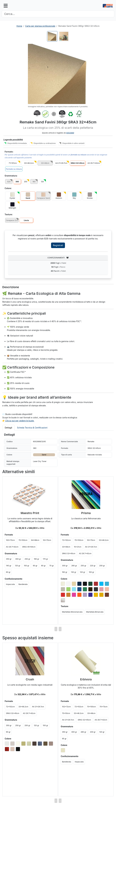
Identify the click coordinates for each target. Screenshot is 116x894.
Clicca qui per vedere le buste (19, 420)
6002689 (70, 133)
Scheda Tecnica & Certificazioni (32, 427)
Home (19, 26)
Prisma (86, 513)
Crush (30, 679)
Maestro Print (30, 513)
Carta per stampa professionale (40, 26)
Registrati (58, 245)
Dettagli (8, 427)
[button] (58, 74)
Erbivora (86, 679)
